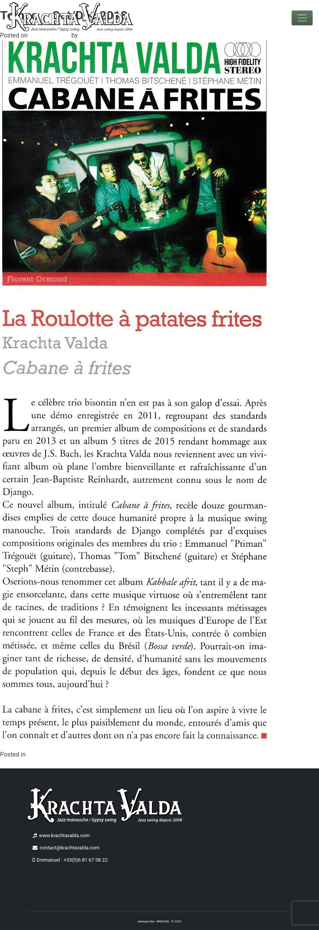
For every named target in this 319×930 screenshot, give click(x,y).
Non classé (42, 754)
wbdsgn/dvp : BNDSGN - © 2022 (159, 921)
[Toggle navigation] (302, 18)
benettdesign (97, 35)
